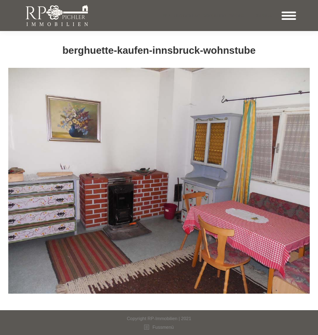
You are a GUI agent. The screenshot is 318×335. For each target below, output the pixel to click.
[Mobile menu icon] (288, 15)
